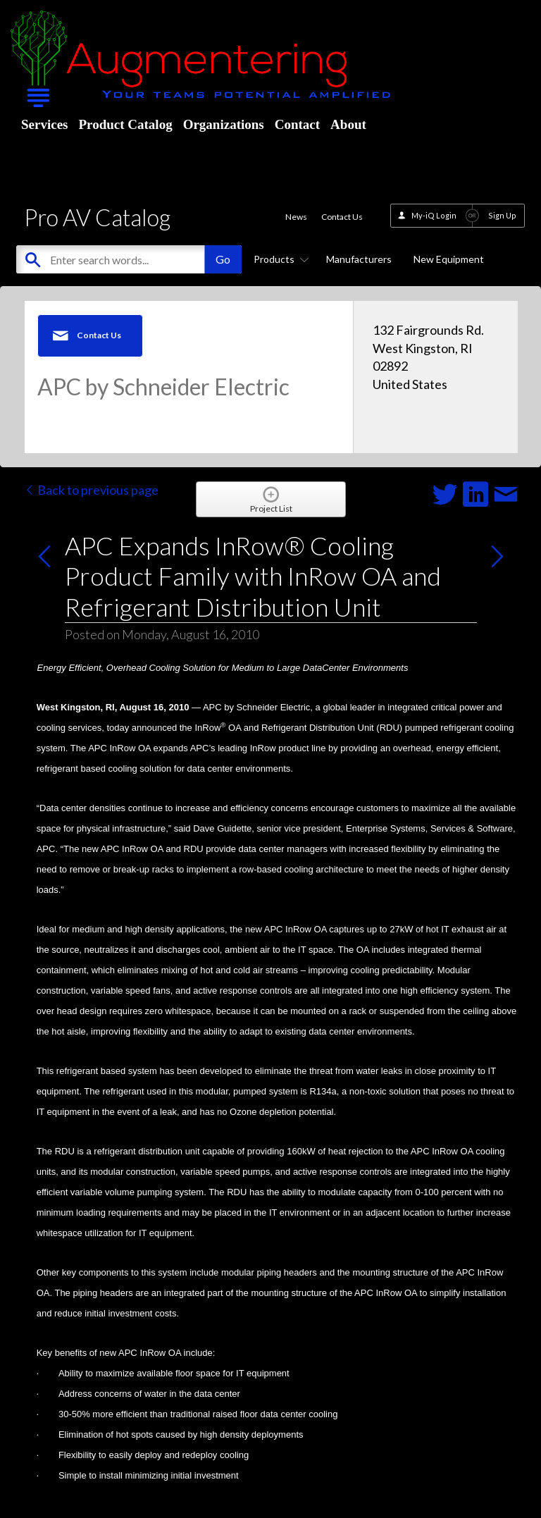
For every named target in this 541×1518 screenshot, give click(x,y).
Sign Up (502, 215)
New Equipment (448, 259)
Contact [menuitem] (297, 124)
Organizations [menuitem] (223, 124)
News (296, 216)
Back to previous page (91, 490)
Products (279, 259)
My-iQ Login (433, 215)
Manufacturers (359, 259)
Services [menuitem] (44, 124)
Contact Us (342, 216)
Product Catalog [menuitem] (125, 124)
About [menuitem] (348, 124)
